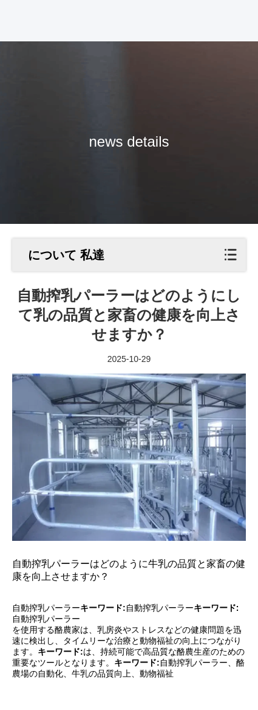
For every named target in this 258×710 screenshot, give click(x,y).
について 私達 (66, 255)
